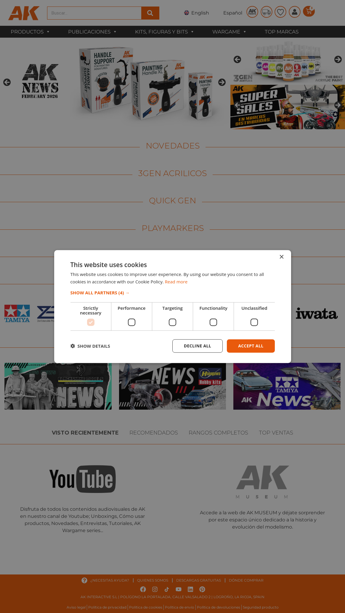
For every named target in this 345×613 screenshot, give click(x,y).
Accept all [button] (250, 346)
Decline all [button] (197, 346)
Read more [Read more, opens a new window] (176, 282)
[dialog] (172, 306)
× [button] (281, 257)
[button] (172, 292)
